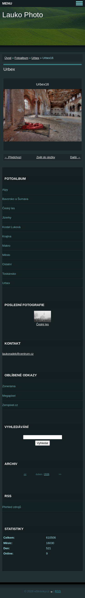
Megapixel (8, 395)
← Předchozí (13, 157)
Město (6, 255)
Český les (8, 208)
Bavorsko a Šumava (15, 199)
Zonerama (8, 386)
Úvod (8, 58)
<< (25, 474)
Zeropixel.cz (10, 405)
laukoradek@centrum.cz (18, 353)
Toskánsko (9, 273)
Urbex (35, 58)
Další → (75, 157)
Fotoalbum (21, 58)
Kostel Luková (11, 227)
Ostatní (7, 264)
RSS (58, 591)
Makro (6, 245)
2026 (46, 474)
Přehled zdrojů (11, 507)
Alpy (5, 189)
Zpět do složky (45, 157)
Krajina (6, 236)
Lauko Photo (22, 15)
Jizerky (6, 217)
